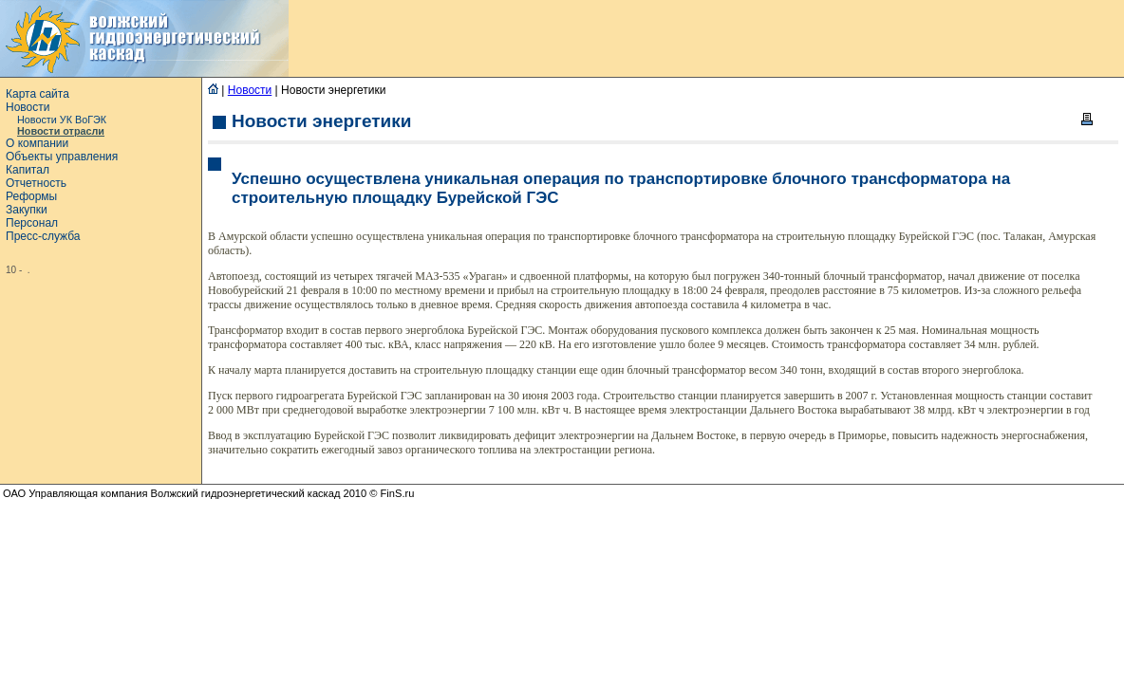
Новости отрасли (60, 131)
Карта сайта (37, 94)
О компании (37, 143)
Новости (27, 107)
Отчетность (36, 183)
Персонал (32, 223)
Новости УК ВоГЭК (61, 119)
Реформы (31, 196)
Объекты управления (62, 156)
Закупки (26, 209)
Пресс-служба (43, 236)
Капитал (27, 169)
